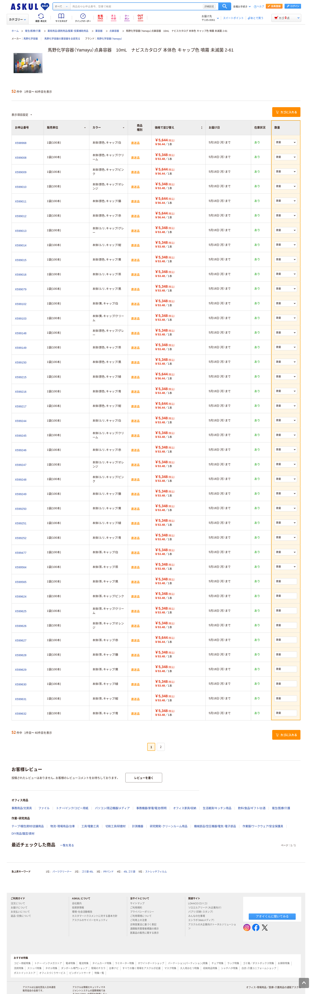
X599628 (20, 655)
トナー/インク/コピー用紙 (72, 808)
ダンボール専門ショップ (74, 968)
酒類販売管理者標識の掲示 (146, 928)
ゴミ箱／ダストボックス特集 (258, 963)
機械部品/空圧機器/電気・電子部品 (215, 826)
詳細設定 (209, 6)
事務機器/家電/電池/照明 (151, 808)
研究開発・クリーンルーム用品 (168, 826)
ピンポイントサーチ (80, 973)
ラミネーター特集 (124, 963)
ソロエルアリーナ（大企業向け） (206, 907)
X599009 (20, 172)
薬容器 (98, 31)
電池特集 (84, 963)
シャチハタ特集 (229, 968)
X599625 (20, 611)
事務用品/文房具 (22, 808)
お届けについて (21, 907)
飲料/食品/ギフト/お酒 (251, 808)
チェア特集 (217, 963)
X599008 (20, 157)
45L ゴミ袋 (130, 871)
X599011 (20, 201)
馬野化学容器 (30, 38)
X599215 (20, 377)
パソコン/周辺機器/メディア (112, 808)
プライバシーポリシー (143, 911)
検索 (224, 6)
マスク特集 (170, 968)
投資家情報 (79, 907)
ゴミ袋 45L (87, 871)
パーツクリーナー (62, 871)
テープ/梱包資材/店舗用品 (28, 826)
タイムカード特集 (101, 963)
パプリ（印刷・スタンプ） (202, 911)
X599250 (20, 508)
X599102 (20, 304)
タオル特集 (51, 968)
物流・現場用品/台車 (62, 826)
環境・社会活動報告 (84, 911)
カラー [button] (109, 127)
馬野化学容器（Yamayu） (109, 38)
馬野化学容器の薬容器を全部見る (62, 38)
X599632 (20, 713)
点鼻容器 (114, 31)
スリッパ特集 (34, 968)
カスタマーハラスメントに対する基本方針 (96, 916)
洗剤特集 (18, 968)
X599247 (20, 464)
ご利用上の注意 (140, 920)
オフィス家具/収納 (184, 808)
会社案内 (78, 903)
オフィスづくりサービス (52, 973)
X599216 (20, 391)
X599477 (20, 552)
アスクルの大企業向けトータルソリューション (212, 926)
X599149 (20, 347)
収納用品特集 (210, 968)
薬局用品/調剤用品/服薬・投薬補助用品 (68, 31)
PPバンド (108, 871)
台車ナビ (114, 968)
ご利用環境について (142, 916)
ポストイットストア (24, 973)
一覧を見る (67, 845)
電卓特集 (70, 963)
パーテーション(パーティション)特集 (188, 963)
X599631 (20, 699)
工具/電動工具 (90, 826)
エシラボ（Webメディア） (203, 920)
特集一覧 (99, 973)
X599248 (20, 479)
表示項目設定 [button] (22, 114)
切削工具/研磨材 (115, 826)
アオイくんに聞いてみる (272, 916)
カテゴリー (17, 19)
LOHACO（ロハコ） (199, 903)
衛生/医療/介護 (33, 31)
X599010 (20, 187)
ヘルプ (260, 6)
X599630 (20, 684)
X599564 (20, 567)
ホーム (15, 31)
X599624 (20, 596)
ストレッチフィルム (156, 871)
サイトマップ (137, 903)
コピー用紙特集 (22, 963)
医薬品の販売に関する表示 (146, 933)
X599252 (20, 538)
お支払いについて (22, 911)
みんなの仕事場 (198, 916)
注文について (19, 903)
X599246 (20, 450)
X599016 (20, 274)
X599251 (20, 523)
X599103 (20, 318)
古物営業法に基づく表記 (145, 924)
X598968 (20, 143)
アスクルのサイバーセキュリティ (91, 920)
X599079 (20, 289)
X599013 (20, 230)
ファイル (44, 808)
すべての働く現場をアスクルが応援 (141, 968)
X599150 (20, 362)
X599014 (20, 245)
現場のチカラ (98, 968)
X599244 (20, 421)
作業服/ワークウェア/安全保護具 (263, 826)
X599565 (20, 582)
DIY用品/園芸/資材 (23, 833)
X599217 (20, 406)
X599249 (20, 494)
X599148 (20, 333)
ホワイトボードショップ (151, 963)
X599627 (20, 640)
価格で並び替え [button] (178, 127)
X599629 (20, 669)
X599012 (20, 216)
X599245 (20, 435)
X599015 (20, 260)
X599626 (20, 626)
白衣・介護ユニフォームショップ (259, 968)
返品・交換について (22, 916)
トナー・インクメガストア (48, 963)
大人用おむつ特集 (189, 968)
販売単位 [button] (66, 127)
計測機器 (137, 826)
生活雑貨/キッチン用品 (217, 808)
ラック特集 (233, 963)
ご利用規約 (137, 907)
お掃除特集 (284, 963)
